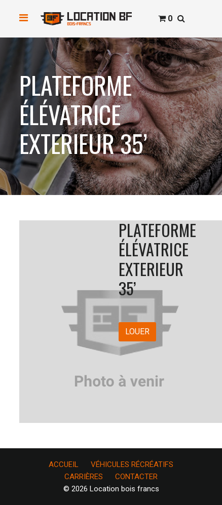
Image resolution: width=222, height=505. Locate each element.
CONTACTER (136, 476)
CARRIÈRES (83, 476)
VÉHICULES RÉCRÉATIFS (132, 464)
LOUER (137, 331)
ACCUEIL (64, 464)
